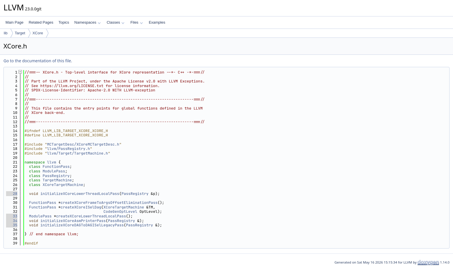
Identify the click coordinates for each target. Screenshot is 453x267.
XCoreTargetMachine (62, 184)
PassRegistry (56, 175)
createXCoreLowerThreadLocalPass (91, 216)
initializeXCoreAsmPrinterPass (73, 220)
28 (11, 193)
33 (11, 216)
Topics (63, 22)
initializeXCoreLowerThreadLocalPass (79, 193)
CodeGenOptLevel (120, 211)
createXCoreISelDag (81, 207)
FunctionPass (56, 166)
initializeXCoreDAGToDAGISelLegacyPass (82, 225)
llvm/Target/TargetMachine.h (77, 153)
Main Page (14, 22)
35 (11, 225)
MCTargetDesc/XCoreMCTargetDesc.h (83, 144)
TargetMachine (57, 180)
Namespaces (87, 22)
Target (20, 33)
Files (136, 22)
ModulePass (53, 171)
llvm (51, 162)
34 (11, 220)
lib (6, 33)
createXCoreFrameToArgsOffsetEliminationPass (109, 202)
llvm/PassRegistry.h (68, 148)
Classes (116, 22)
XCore (37, 33)
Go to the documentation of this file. (37, 60)
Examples (157, 22)
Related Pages (41, 22)
